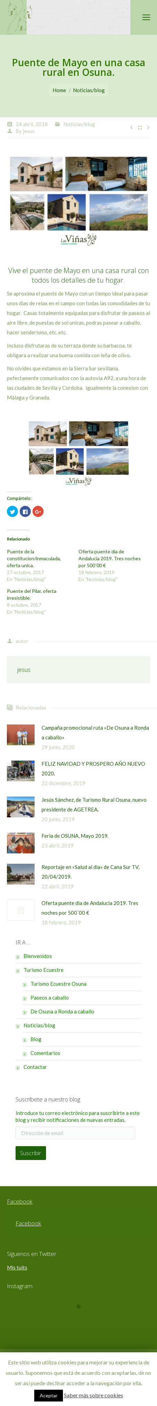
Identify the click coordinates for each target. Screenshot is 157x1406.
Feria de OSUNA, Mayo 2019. (75, 836)
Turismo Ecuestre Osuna (58, 984)
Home (59, 90)
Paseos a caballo (49, 997)
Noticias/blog (89, 90)
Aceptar (48, 1395)
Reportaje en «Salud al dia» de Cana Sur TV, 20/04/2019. (90, 872)
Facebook (20, 1201)
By (25, 131)
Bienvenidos (38, 956)
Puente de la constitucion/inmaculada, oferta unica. (34, 558)
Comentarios (45, 1053)
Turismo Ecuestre (44, 970)
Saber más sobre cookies (93, 1395)
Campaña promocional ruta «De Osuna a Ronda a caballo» (95, 732)
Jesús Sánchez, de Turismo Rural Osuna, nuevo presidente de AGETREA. (94, 804)
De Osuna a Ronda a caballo (62, 1011)
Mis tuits (17, 1267)
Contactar (35, 1067)
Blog (35, 1039)
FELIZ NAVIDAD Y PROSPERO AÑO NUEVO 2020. (93, 768)
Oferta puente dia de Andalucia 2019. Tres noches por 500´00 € (109, 558)
